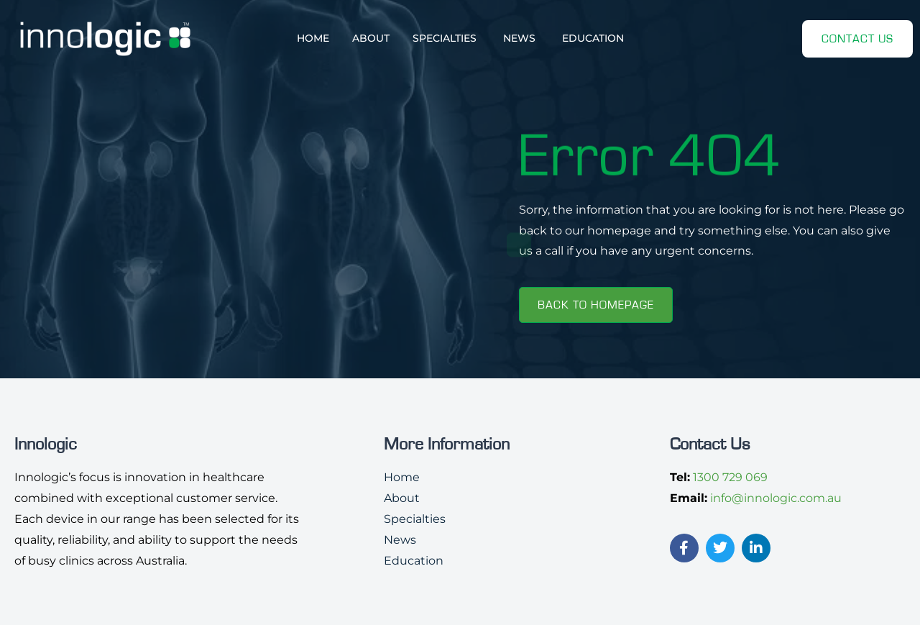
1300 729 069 (730, 477)
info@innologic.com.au (776, 498)
